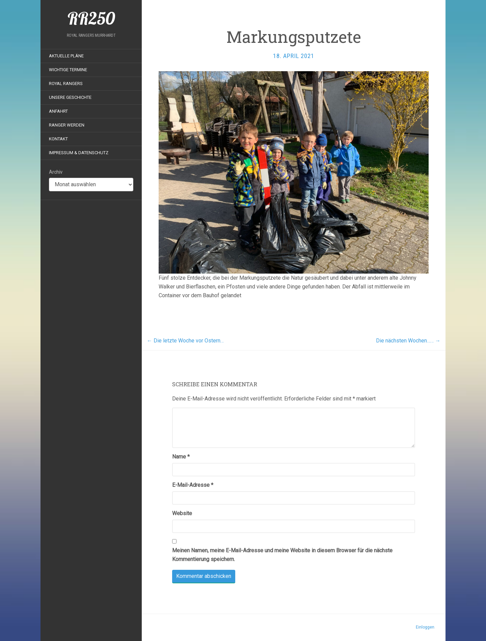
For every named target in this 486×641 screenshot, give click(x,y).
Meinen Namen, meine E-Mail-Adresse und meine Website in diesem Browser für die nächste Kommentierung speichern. (282, 554)
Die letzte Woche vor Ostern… (185, 340)
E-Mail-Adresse (192, 485)
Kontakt (58, 138)
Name (181, 456)
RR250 (91, 18)
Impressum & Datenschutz (78, 152)
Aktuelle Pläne (66, 55)
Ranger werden (66, 125)
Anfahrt (58, 111)
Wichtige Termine (68, 69)
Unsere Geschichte (70, 97)
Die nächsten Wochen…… (408, 340)
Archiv (55, 172)
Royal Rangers (66, 83)
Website (182, 513)
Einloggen (425, 627)
